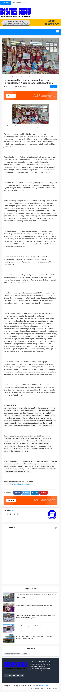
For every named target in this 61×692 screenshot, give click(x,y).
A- (56, 86)
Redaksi (7, 510)
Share (17, 493)
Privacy (42, 688)
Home (32, 688)
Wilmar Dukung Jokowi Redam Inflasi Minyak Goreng (34, 605)
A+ (52, 86)
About (37, 688)
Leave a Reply (22, 86)
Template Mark (44, 686)
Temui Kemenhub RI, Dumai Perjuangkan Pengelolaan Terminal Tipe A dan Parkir (34, 637)
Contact (48, 688)
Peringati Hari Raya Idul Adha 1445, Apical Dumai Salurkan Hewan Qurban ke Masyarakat (35, 617)
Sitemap (54, 688)
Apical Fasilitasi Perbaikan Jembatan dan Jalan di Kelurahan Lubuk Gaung (36, 596)
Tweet (26, 493)
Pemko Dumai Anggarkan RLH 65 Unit (28, 626)
